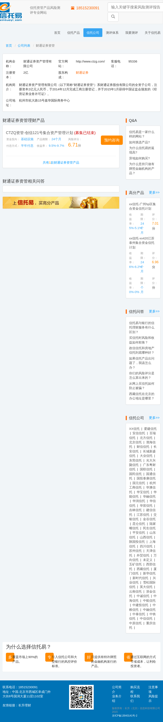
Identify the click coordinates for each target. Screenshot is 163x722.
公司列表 (24, 45)
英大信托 (146, 587)
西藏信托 (143, 569)
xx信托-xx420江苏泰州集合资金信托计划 (141, 242)
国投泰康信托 (146, 478)
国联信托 (146, 469)
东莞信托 (135, 460)
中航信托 (149, 600)
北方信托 (146, 438)
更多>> (154, 192)
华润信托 (138, 501)
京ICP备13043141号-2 (124, 715)
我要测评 (131, 32)
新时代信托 (140, 578)
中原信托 (135, 623)
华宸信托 (146, 505)
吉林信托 (135, 510)
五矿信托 (135, 564)
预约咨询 (111, 140)
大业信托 (146, 455)
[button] (112, 140)
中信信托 (146, 618)
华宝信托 (143, 492)
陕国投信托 (137, 541)
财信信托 (143, 446)
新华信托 (149, 573)
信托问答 (136, 311)
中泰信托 (138, 614)
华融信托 (149, 496)
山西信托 (146, 537)
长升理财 (24, 705)
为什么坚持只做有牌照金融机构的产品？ (141, 168)
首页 (57, 32)
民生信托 (149, 528)
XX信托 (134, 428)
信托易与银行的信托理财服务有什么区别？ (141, 327)
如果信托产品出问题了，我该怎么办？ (141, 363)
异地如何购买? (139, 158)
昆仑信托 (138, 523)
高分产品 (136, 193)
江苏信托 (143, 514)
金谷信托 (149, 519)
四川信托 (146, 546)
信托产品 (73, 32)
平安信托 (138, 532)
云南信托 (135, 591)
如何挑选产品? (139, 142)
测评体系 (112, 32)
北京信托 (135, 442)
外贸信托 (143, 555)
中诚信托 (143, 596)
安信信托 (138, 433)
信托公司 (93, 32)
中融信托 (149, 609)
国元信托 (138, 483)
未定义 (147, 560)
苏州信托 (135, 550)
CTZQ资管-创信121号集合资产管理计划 (39, 133)
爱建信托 (150, 428)
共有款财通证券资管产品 (61, 162)
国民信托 (135, 474)
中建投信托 (140, 605)
